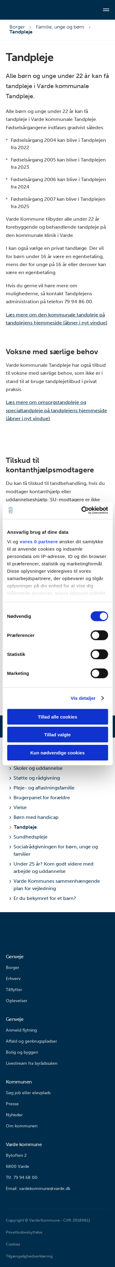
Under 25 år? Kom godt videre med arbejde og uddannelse (52, 867)
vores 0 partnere (39, 541)
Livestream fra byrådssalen (31, 1063)
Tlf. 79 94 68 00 (21, 1177)
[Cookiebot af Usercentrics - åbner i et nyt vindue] (82, 510)
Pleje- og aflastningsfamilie (42, 788)
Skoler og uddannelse (36, 768)
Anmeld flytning (21, 1030)
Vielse (18, 807)
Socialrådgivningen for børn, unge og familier (54, 850)
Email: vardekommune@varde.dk (38, 1188)
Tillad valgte (57, 734)
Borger (17, 27)
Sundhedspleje (29, 837)
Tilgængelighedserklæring (29, 1256)
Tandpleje (25, 827)
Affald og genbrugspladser (31, 1041)
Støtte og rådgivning (35, 778)
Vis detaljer (83, 698)
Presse (12, 1103)
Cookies (13, 1244)
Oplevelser (16, 1000)
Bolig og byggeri (22, 1052)
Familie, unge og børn (60, 27)
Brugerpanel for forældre (40, 797)
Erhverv (13, 978)
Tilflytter (14, 989)
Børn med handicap (34, 817)
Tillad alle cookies (57, 716)
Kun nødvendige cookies (57, 752)
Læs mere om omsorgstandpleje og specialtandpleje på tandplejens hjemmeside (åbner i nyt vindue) (56, 410)
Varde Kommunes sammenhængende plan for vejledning (55, 884)
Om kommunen (21, 1126)
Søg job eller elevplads (28, 1092)
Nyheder (14, 1115)
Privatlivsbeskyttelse (24, 1232)
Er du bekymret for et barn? (43, 898)
